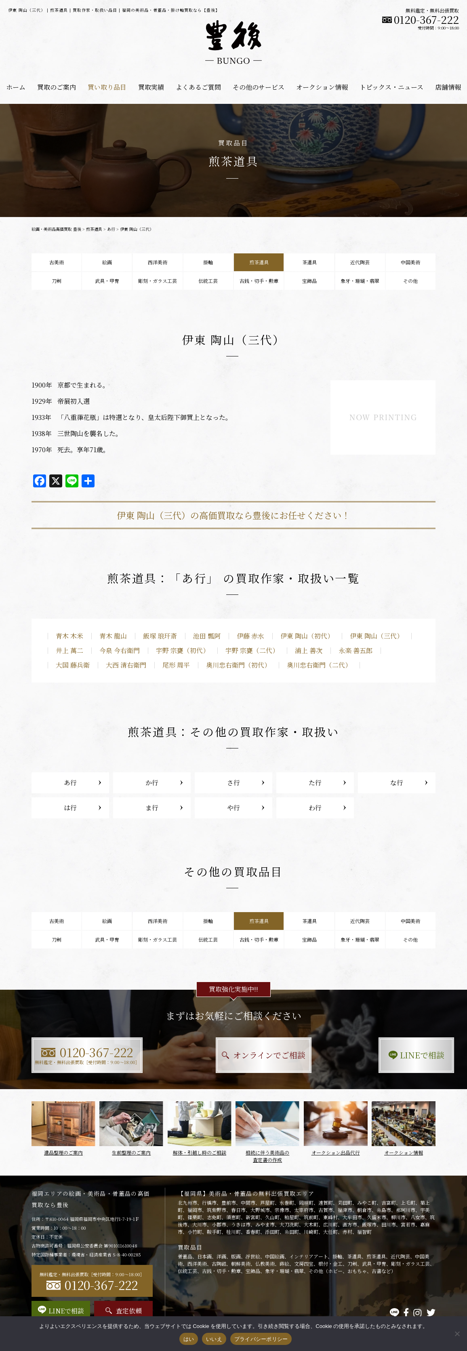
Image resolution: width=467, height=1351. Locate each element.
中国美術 (410, 262)
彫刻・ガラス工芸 (157, 280)
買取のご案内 (56, 87)
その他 (410, 280)
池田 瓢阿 (207, 636)
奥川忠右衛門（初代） (238, 665)
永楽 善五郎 (355, 650)
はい (188, 1339)
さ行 (233, 782)
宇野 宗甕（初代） (182, 650)
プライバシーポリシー (261, 1339)
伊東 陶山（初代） (307, 636)
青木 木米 (69, 636)
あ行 (111, 229)
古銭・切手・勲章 (259, 280)
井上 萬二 (69, 650)
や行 (233, 807)
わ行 (315, 807)
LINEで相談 (373, 1055)
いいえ (214, 1339)
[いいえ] (457, 1334)
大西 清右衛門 (126, 665)
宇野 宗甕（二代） (252, 650)
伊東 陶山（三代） (376, 636)
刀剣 (56, 280)
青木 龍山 (113, 636)
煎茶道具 (94, 229)
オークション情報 (322, 87)
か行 (151, 782)
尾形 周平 (176, 665)
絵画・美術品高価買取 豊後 (56, 229)
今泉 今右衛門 (119, 650)
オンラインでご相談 (234, 1055)
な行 (396, 782)
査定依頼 (123, 1310)
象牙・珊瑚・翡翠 (360, 280)
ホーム (15, 87)
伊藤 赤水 (250, 636)
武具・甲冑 (107, 280)
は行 (70, 807)
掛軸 (208, 262)
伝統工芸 (208, 280)
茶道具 (309, 262)
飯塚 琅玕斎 (160, 636)
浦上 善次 (308, 650)
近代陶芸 (360, 262)
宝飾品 (309, 280)
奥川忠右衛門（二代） (319, 665)
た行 (315, 782)
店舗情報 (448, 87)
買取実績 (151, 87)
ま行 (151, 807)
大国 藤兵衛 (73, 665)
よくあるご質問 (198, 87)
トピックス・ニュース (391, 87)
